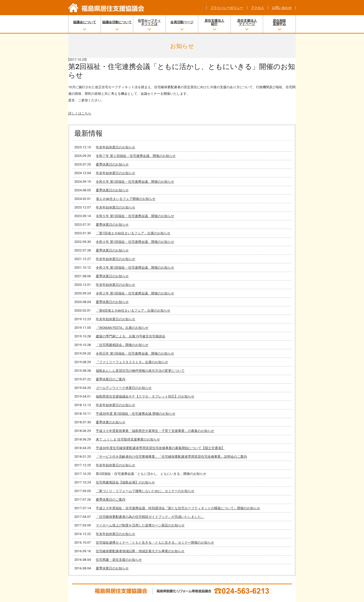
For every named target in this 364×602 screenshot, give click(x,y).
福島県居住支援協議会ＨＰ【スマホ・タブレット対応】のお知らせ (145, 396)
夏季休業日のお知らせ (112, 164)
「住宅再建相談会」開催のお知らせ (122, 345)
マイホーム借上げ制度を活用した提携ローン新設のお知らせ (140, 525)
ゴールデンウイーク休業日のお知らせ (124, 388)
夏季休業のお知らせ (110, 422)
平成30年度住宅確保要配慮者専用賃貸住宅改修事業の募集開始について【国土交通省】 (160, 448)
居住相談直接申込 (279, 22)
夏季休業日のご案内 (110, 379)
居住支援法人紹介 (214, 22)
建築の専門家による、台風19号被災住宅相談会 (130, 336)
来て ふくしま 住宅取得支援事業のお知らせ (128, 439)
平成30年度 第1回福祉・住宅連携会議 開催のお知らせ (135, 413)
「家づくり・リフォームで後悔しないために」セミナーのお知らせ (145, 491)
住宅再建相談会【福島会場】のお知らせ (125, 482)
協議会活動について (117, 22)
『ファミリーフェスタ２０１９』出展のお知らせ (132, 362)
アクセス (257, 8)
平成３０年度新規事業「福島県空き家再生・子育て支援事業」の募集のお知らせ (155, 431)
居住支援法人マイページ (247, 22)
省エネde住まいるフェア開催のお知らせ (125, 199)
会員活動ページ (181, 22)
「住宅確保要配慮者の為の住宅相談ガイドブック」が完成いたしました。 (150, 517)
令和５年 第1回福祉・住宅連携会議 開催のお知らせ (135, 216)
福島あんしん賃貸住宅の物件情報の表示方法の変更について (140, 371)
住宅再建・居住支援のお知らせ (119, 560)
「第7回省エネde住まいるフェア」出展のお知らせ (133, 233)
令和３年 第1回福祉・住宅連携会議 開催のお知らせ (135, 267)
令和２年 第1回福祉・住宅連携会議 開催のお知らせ (135, 293)
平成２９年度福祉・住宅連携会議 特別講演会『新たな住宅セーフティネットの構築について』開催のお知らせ (178, 508)
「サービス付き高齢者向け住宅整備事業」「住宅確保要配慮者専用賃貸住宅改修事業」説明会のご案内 (171, 456)
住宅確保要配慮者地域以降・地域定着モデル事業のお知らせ (140, 551)
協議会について (84, 22)
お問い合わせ (282, 8)
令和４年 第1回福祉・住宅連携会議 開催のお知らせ (135, 242)
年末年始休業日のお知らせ (115, 147)
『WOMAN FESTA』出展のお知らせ (122, 328)
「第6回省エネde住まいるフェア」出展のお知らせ (133, 310)
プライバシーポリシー (226, 8)
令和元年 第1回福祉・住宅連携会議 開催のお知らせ (135, 353)
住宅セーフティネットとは (149, 22)
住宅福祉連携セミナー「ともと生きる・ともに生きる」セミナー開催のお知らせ (155, 542)
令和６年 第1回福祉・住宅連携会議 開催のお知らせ (135, 181)
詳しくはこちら (79, 113)
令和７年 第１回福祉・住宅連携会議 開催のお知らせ (135, 156)
